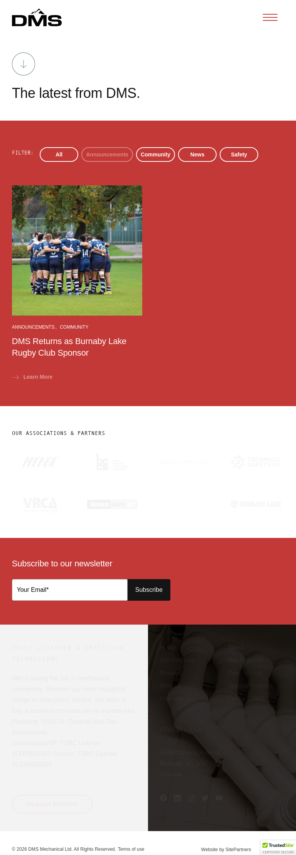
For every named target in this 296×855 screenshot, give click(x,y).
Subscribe (149, 589)
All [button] (59, 154)
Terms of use (131, 849)
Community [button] (155, 154)
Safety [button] (239, 154)
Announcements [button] (107, 154)
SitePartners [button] (238, 849)
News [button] (197, 154)
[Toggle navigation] (270, 17)
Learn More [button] (32, 377)
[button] (37, 17)
